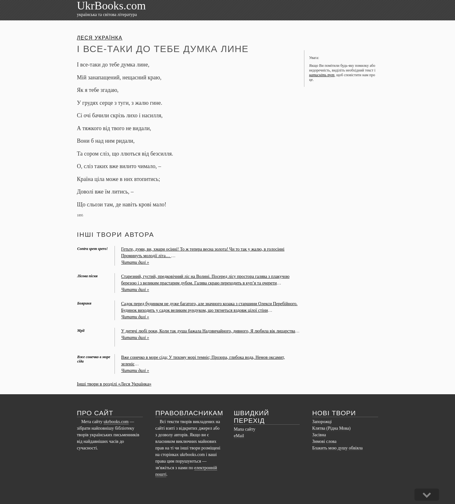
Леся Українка (99, 37)
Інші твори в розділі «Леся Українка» (114, 383)
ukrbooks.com (116, 421)
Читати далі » (135, 262)
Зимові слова (324, 441)
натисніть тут (322, 75)
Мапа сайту (244, 429)
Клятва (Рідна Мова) (331, 428)
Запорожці (322, 421)
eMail (239, 435)
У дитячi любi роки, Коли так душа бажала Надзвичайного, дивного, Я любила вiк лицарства (208, 331)
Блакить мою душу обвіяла (337, 448)
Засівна (319, 434)
